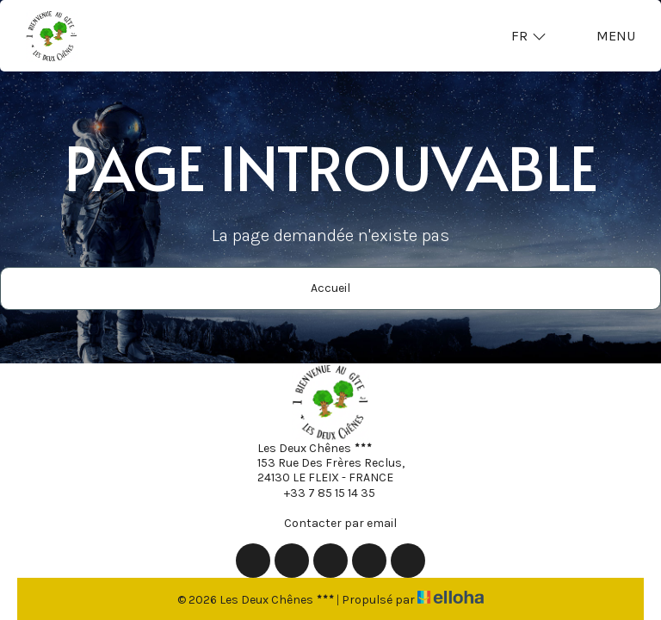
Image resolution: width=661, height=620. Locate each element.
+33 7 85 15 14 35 (319, 492)
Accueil (330, 288)
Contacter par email (330, 522)
